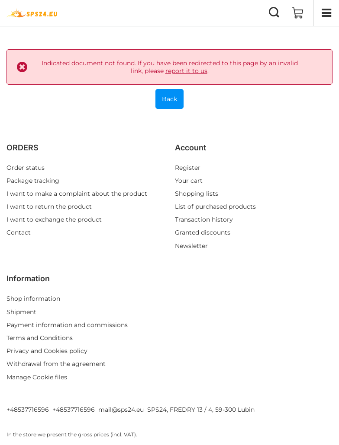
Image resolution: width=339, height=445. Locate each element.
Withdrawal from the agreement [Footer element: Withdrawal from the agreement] (56, 364)
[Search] (274, 13)
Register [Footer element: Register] (187, 168)
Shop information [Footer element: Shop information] (33, 298)
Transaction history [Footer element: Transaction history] (204, 219)
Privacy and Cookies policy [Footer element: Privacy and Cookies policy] (46, 351)
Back (169, 99)
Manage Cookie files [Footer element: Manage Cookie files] (36, 377)
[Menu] (326, 13)
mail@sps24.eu (121, 409)
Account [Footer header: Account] (190, 147)
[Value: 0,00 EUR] (298, 13)
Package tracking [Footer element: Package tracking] (32, 180)
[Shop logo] (32, 13)
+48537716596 (27, 409)
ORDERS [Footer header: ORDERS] (22, 147)
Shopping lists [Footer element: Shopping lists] (196, 193)
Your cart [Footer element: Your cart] (189, 180)
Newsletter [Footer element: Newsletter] (191, 246)
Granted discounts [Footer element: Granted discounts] (202, 232)
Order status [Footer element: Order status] (25, 168)
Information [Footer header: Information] (28, 278)
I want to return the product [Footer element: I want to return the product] (49, 206)
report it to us (186, 71)
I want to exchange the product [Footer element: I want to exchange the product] (54, 219)
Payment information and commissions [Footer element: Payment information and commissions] (67, 325)
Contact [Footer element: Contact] (18, 232)
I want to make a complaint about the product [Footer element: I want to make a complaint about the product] (76, 193)
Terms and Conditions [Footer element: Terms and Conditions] (39, 338)
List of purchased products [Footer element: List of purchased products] (215, 206)
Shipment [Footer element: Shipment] (21, 312)
